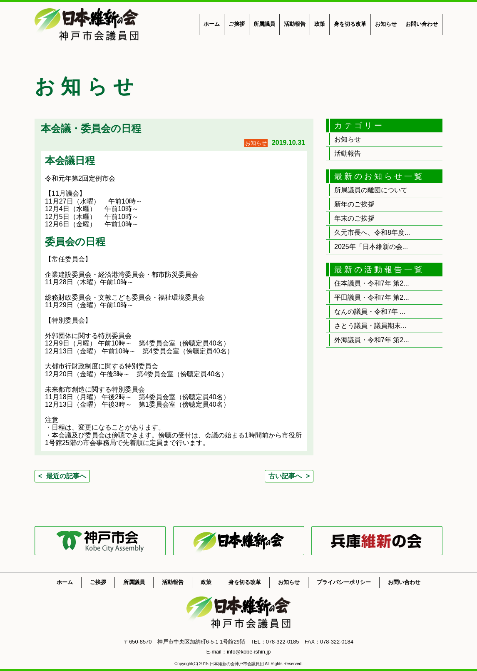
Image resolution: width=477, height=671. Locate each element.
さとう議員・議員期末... (370, 325)
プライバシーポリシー (344, 582)
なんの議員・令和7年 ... (369, 311)
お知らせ (386, 24)
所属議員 (264, 24)
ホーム (212, 24)
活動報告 (295, 24)
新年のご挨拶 (354, 204)
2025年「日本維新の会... (371, 246)
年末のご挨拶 (354, 218)
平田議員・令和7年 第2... (371, 297)
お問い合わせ (421, 24)
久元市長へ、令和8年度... (372, 232)
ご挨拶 (237, 24)
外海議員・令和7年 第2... (371, 339)
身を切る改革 (350, 24)
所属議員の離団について (370, 190)
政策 (319, 24)
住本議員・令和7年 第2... (371, 283)
